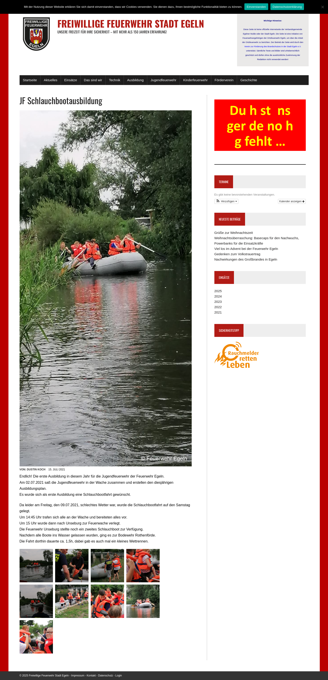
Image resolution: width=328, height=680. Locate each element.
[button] (226, 201)
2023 (218, 302)
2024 (218, 296)
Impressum (77, 675)
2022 (218, 307)
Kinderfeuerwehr (195, 80)
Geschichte (248, 80)
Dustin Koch (36, 469)
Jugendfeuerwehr (163, 80)
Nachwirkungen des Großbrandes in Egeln (245, 259)
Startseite (30, 80)
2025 (218, 291)
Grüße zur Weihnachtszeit (233, 233)
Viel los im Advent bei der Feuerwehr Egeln (246, 249)
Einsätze (70, 80)
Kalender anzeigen (291, 201)
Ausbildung (135, 80)
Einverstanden (256, 6)
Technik (114, 80)
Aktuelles (50, 80)
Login (118, 675)
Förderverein (224, 80)
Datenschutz (105, 675)
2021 (218, 312)
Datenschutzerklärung (287, 6)
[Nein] (322, 7)
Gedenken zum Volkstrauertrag (237, 254)
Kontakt (91, 675)
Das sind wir (93, 80)
